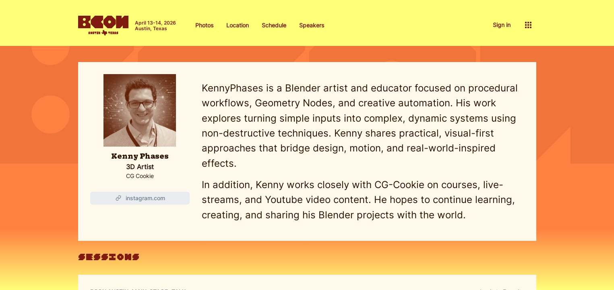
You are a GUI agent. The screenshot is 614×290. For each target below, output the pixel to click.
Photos (204, 25)
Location (237, 25)
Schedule (274, 25)
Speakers (311, 25)
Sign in (502, 24)
